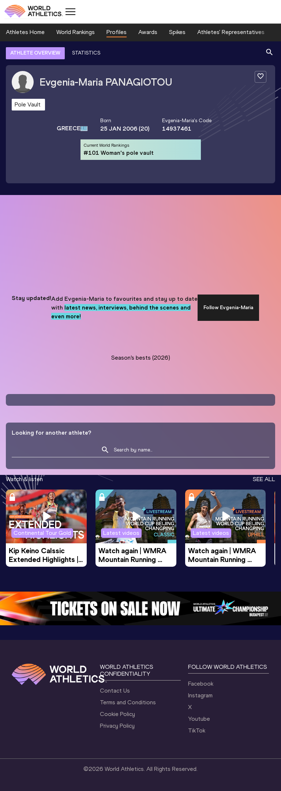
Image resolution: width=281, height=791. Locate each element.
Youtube (199, 718)
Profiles (116, 32)
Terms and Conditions (128, 702)
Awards (147, 32)
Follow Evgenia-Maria (228, 307)
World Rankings (75, 32)
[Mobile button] (70, 11)
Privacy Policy (117, 725)
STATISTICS (86, 53)
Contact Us (115, 690)
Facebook (200, 683)
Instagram (200, 695)
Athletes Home (25, 32)
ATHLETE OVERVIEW (35, 53)
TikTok (196, 730)
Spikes (177, 32)
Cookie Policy (117, 714)
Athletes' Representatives (231, 32)
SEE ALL (264, 479)
